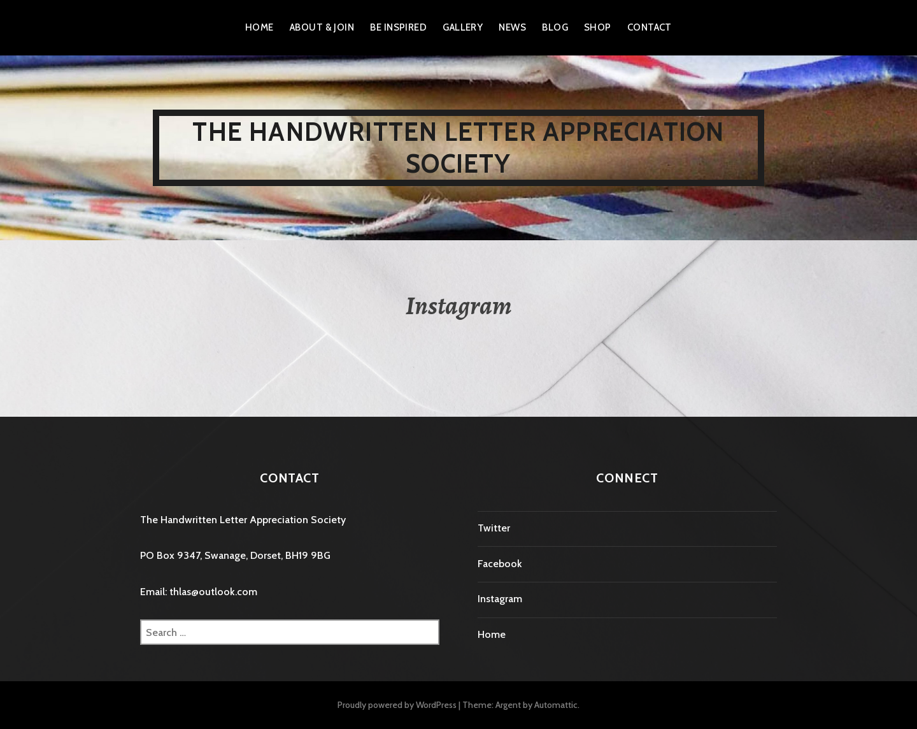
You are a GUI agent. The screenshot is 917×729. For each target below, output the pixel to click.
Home (259, 27)
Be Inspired (398, 27)
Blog (555, 27)
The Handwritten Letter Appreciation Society (458, 147)
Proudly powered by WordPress (397, 705)
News (512, 27)
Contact (649, 27)
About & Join (322, 27)
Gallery (463, 27)
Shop (597, 27)
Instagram (500, 599)
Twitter (494, 528)
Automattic (556, 705)
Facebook (500, 564)
